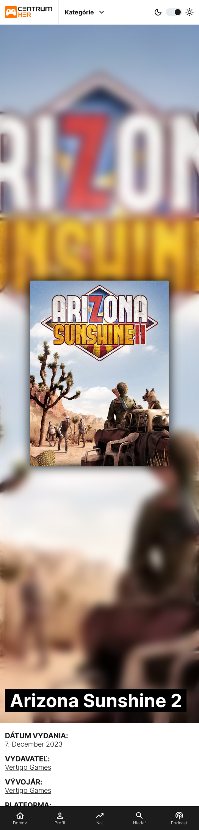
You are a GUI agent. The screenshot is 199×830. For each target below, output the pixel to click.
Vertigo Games (28, 767)
